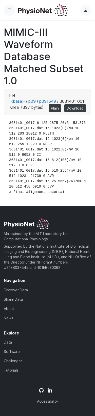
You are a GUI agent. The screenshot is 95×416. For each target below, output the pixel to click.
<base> (17, 101)
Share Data (13, 299)
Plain (55, 108)
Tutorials (11, 370)
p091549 (47, 101)
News (8, 318)
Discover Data (16, 290)
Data (8, 342)
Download (75, 108)
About (9, 308)
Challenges (13, 361)
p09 (32, 101)
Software (12, 351)
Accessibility (47, 401)
